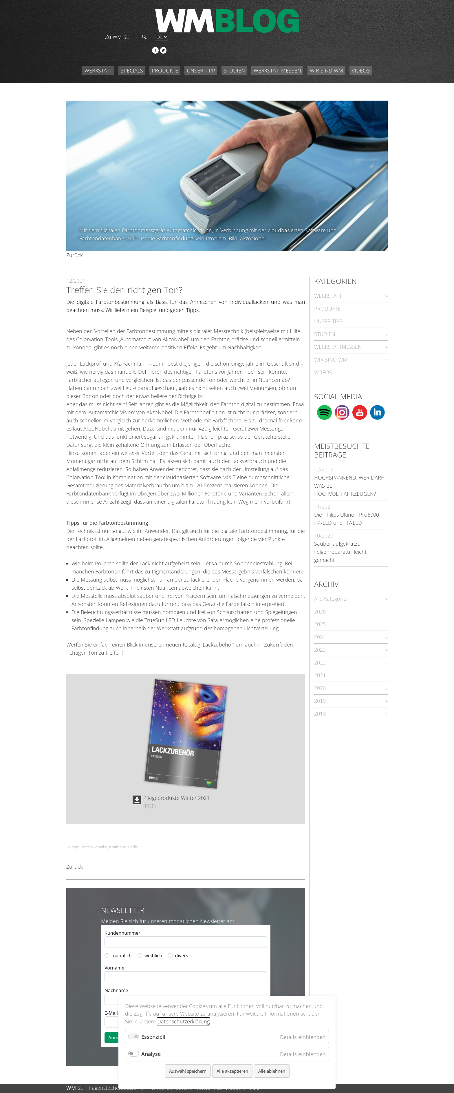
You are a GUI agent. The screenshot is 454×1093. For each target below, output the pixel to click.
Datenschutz (336, 1076)
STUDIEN (234, 46)
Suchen (364, 13)
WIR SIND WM (326, 46)
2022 (320, 639)
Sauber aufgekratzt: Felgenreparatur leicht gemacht (340, 528)
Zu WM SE (337, 12)
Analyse (151, 1053)
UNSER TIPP (201, 46)
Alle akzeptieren (232, 1071)
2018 (320, 690)
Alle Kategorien (331, 575)
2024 (320, 613)
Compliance (370, 1076)
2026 (320, 587)
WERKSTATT (98, 46)
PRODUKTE (165, 46)
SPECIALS (132, 46)
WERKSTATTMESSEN (277, 46)
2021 (320, 651)
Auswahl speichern (187, 1071)
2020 (320, 664)
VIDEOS (361, 46)
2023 (320, 626)
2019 (320, 677)
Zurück (74, 231)
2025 (320, 600)
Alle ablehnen (271, 1071)
